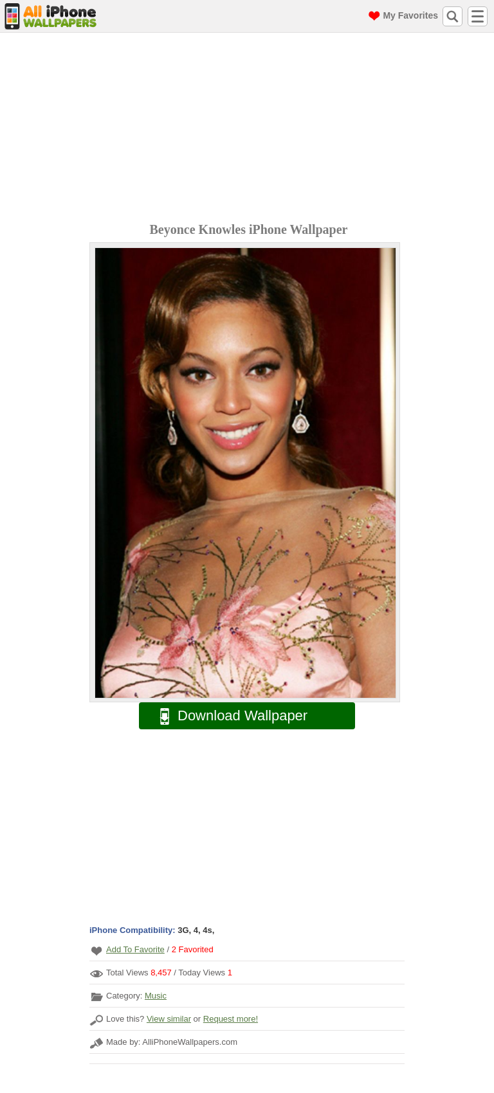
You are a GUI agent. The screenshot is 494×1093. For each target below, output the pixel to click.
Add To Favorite (135, 949)
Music (156, 995)
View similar (169, 1019)
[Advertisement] (250, 129)
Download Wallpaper (227, 716)
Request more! (230, 1019)
